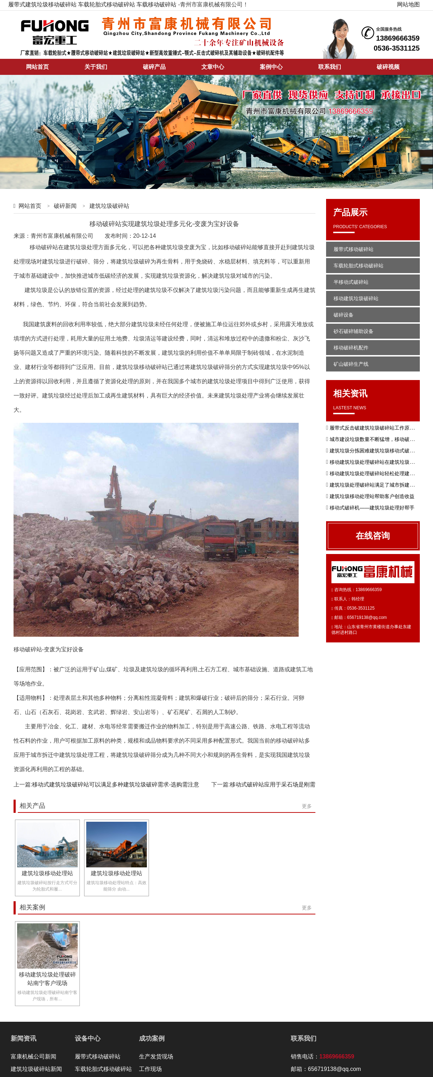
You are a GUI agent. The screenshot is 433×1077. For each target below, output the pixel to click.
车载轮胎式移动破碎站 (106, 4)
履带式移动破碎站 (353, 249)
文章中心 (212, 67)
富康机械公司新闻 (33, 1056)
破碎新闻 (65, 206)
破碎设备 (344, 315)
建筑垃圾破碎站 (109, 206)
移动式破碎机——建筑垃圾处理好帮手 (372, 508)
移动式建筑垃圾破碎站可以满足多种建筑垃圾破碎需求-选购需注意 (115, 784)
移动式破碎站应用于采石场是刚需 (272, 784)
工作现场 (150, 1069)
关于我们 (95, 67)
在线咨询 (373, 535)
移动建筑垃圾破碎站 (356, 298)
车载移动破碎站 (156, 4)
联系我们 (329, 67)
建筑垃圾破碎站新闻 (36, 1069)
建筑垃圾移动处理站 (47, 873)
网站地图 (408, 4)
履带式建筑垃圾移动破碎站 (42, 4)
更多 (307, 806)
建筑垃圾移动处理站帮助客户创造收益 (372, 496)
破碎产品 (154, 67)
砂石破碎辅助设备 (353, 331)
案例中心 (271, 67)
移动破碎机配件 (351, 347)
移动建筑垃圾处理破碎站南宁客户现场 (47, 978)
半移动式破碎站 (351, 282)
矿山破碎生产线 (351, 364)
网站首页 (37, 67)
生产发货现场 (156, 1056)
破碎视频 (388, 67)
